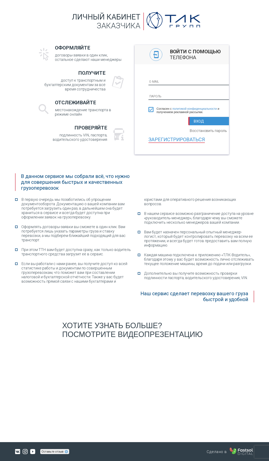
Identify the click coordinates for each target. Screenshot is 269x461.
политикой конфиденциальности (194, 108)
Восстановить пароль (208, 130)
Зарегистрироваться (176, 139)
